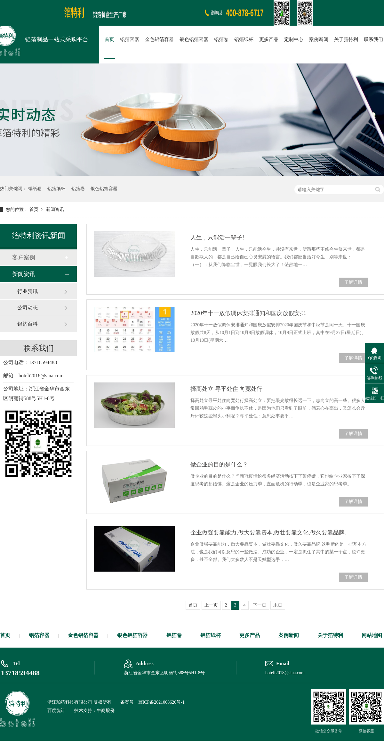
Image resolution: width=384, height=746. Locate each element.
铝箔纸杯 (243, 39)
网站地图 (372, 635)
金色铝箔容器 (159, 39)
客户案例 (23, 257)
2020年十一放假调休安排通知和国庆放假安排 (248, 313)
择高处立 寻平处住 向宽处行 (226, 389)
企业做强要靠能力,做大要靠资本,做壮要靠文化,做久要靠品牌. (268, 532)
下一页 (259, 605)
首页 (109, 39)
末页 (277, 605)
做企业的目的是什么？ (219, 464)
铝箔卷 (221, 39)
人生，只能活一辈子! (217, 237)
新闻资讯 (55, 209)
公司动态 (27, 307)
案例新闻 (318, 39)
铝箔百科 (27, 324)
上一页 (211, 605)
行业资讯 (27, 291)
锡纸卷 (35, 188)
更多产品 (268, 39)
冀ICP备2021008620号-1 (161, 702)
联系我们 (373, 39)
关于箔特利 (346, 39)
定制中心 (293, 39)
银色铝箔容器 (194, 39)
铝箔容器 (129, 39)
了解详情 (353, 282)
